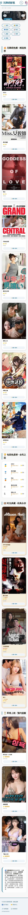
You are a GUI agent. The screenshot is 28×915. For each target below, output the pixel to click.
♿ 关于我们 (5, 904)
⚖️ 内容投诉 (14, 909)
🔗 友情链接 (5, 909)
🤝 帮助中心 (14, 904)
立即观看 (8, 19)
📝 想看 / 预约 (14, 99)
